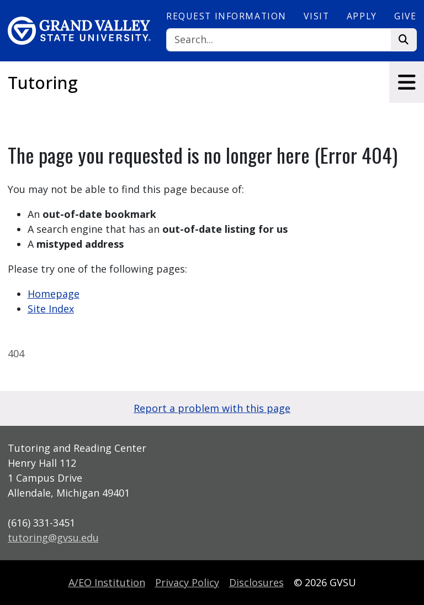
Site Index (51, 308)
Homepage (54, 293)
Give (405, 16)
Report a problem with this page (212, 408)
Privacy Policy (187, 582)
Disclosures (256, 582)
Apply (362, 16)
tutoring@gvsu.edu (53, 537)
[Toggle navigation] (406, 82)
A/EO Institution (106, 582)
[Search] (278, 40)
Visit (316, 16)
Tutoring (43, 82)
